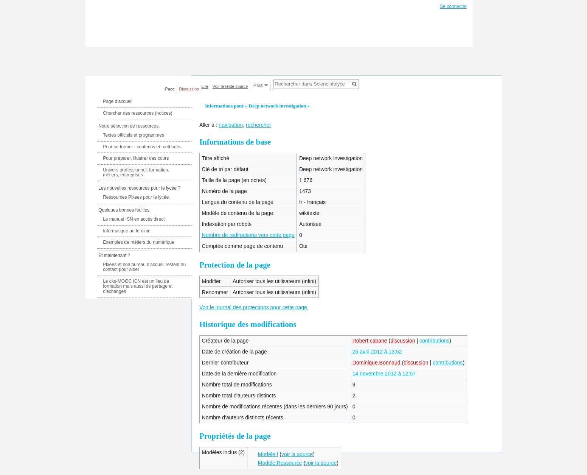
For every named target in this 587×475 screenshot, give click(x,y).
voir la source (297, 454)
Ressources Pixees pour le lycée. (136, 197)
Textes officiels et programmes (133, 135)
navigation (231, 125)
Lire (205, 86)
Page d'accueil (117, 101)
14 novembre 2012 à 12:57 (384, 374)
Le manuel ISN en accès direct (134, 219)
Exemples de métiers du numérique (138, 242)
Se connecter (453, 6)
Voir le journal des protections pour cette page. (254, 307)
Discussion (189, 89)
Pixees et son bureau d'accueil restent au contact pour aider (144, 267)
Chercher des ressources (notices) (137, 113)
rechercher (258, 125)
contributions (434, 341)
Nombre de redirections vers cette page (248, 235)
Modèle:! (268, 454)
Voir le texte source (230, 86)
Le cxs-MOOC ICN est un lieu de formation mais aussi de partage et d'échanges (137, 286)
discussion (402, 341)
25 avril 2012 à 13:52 (377, 352)
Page (170, 89)
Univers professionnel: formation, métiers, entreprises (136, 172)
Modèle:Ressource (280, 463)
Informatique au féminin (126, 231)
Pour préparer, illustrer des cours (136, 158)
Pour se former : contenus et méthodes (142, 147)
